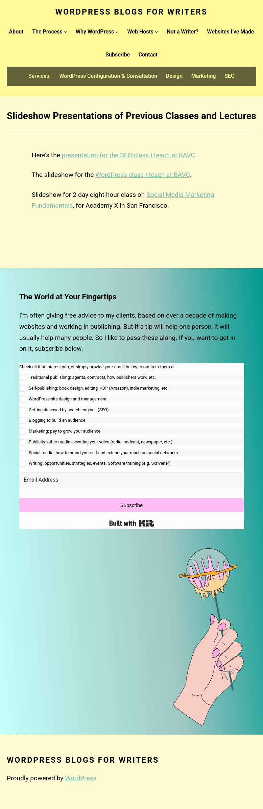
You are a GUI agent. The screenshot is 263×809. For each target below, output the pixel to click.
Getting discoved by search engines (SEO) (69, 409)
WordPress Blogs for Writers (131, 12)
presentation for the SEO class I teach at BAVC (128, 155)
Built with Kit (131, 523)
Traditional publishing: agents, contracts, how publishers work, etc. (92, 377)
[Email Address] (131, 480)
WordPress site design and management (67, 398)
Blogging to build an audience (57, 420)
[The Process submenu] (65, 31)
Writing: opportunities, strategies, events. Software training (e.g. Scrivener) (100, 463)
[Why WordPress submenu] (117, 31)
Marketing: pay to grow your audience (64, 431)
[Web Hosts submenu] (156, 31)
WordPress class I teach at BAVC (142, 175)
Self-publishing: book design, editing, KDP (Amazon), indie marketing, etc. (99, 388)
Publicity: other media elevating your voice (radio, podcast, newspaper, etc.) (100, 441)
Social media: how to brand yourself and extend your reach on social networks (103, 452)
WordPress (80, 778)
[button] (131, 415)
